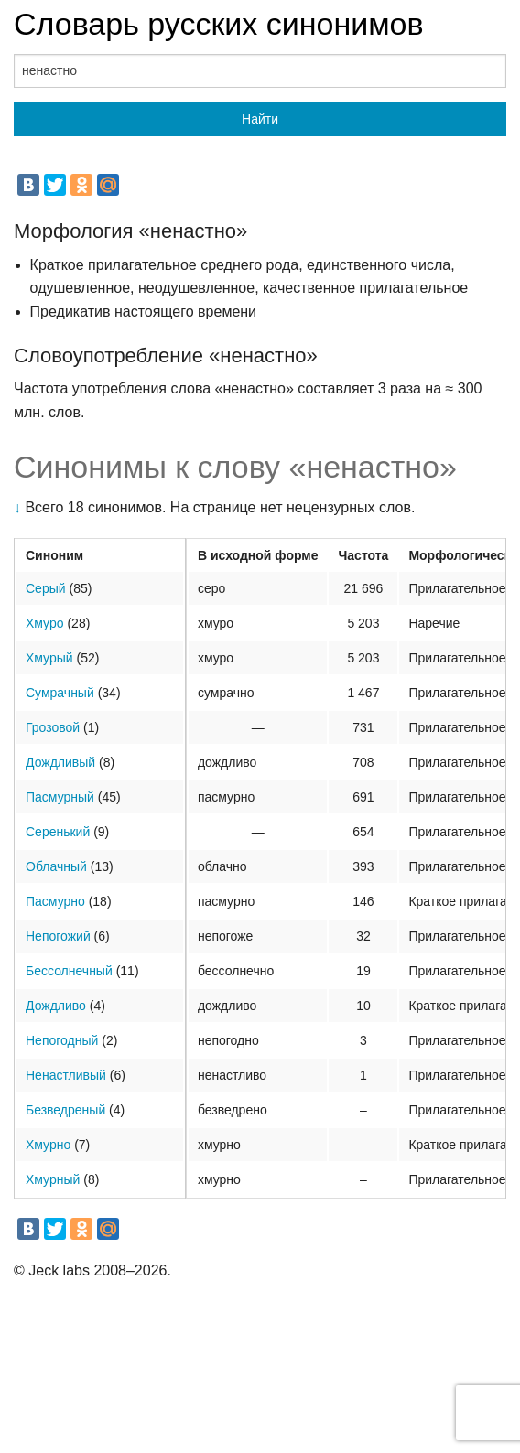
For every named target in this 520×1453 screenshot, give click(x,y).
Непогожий (58, 936)
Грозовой (53, 727)
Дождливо (56, 1005)
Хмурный (53, 1179)
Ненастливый (66, 1075)
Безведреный (65, 1110)
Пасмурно (55, 901)
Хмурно (48, 1144)
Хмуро (45, 623)
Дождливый (60, 762)
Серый (46, 588)
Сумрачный (60, 692)
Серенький (58, 831)
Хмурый (49, 658)
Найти (260, 119)
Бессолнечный (69, 970)
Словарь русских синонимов (219, 23)
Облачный (56, 866)
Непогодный (62, 1040)
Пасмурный (60, 797)
